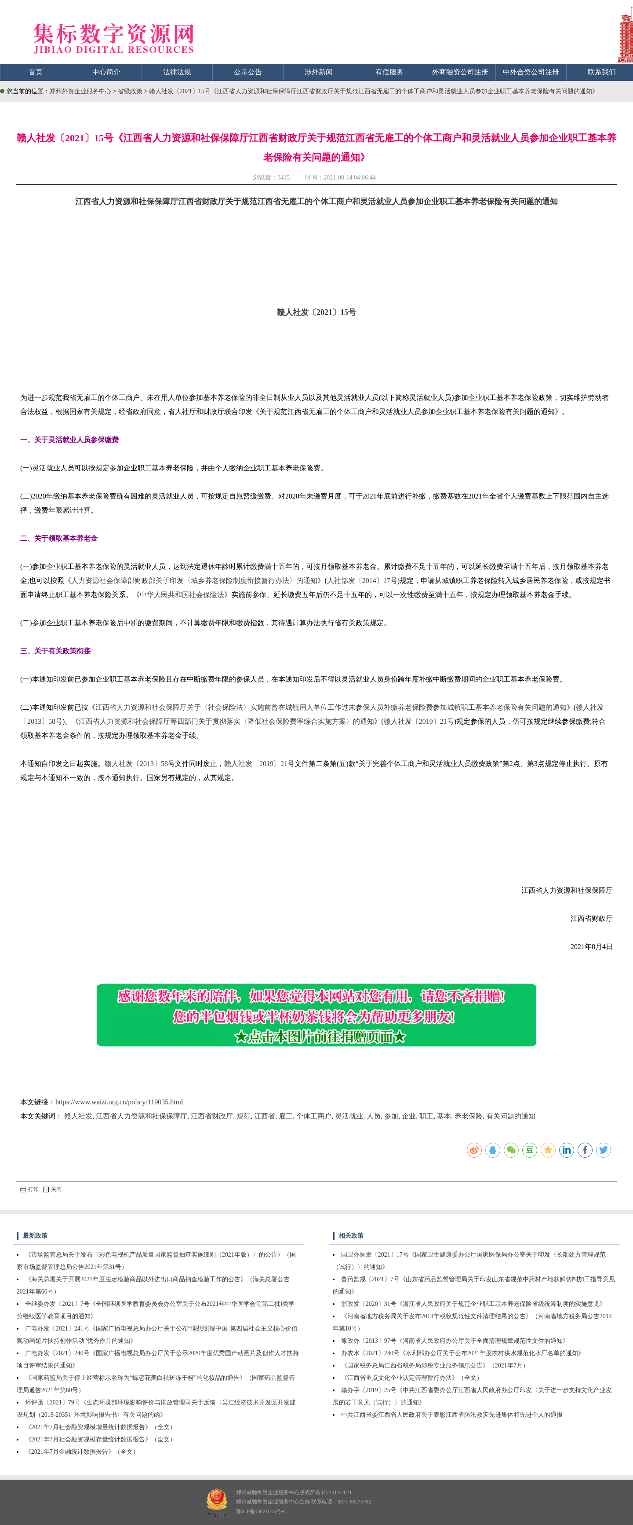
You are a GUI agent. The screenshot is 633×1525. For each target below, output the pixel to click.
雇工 (286, 1116)
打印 (29, 1189)
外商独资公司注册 (460, 72)
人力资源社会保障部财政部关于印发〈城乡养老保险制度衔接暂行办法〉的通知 (194, 580)
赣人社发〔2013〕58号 (140, 763)
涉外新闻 (319, 72)
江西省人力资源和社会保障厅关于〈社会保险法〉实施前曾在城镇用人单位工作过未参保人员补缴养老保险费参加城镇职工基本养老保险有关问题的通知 (331, 707)
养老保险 (469, 1116)
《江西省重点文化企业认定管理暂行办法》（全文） (412, 1378)
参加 (391, 1116)
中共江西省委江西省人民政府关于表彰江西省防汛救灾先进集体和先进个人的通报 (452, 1414)
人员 (374, 1116)
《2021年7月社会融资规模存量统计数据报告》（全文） (100, 1439)
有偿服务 (389, 72)
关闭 (52, 1189)
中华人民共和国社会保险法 (182, 594)
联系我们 (602, 72)
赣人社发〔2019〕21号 (419, 721)
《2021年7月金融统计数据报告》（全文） (82, 1451)
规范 (243, 1116)
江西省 (264, 1116)
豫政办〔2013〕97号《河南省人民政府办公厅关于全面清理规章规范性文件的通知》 (455, 1341)
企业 (409, 1116)
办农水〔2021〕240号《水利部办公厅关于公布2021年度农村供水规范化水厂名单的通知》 (462, 1353)
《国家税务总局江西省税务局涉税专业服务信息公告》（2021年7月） (435, 1365)
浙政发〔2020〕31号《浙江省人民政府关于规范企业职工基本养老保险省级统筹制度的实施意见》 (473, 1304)
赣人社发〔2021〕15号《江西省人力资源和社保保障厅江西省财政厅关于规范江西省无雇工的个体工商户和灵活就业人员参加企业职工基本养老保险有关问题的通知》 (373, 91)
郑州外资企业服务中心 (80, 91)
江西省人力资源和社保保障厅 (141, 1116)
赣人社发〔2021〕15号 (316, 312)
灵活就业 (349, 1116)
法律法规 (177, 72)
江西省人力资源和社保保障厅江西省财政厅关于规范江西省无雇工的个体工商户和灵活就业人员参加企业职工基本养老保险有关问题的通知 (316, 201)
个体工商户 (313, 1116)
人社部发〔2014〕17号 (362, 580)
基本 (444, 1116)
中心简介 (106, 72)
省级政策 (131, 91)
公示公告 (248, 72)
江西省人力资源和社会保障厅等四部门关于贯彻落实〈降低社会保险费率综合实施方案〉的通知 (226, 721)
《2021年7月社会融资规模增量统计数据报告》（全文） (100, 1427)
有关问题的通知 (510, 1116)
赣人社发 (78, 1116)
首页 (36, 72)
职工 (426, 1116)
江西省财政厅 (212, 1116)
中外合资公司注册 (531, 72)
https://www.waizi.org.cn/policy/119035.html (119, 1102)
